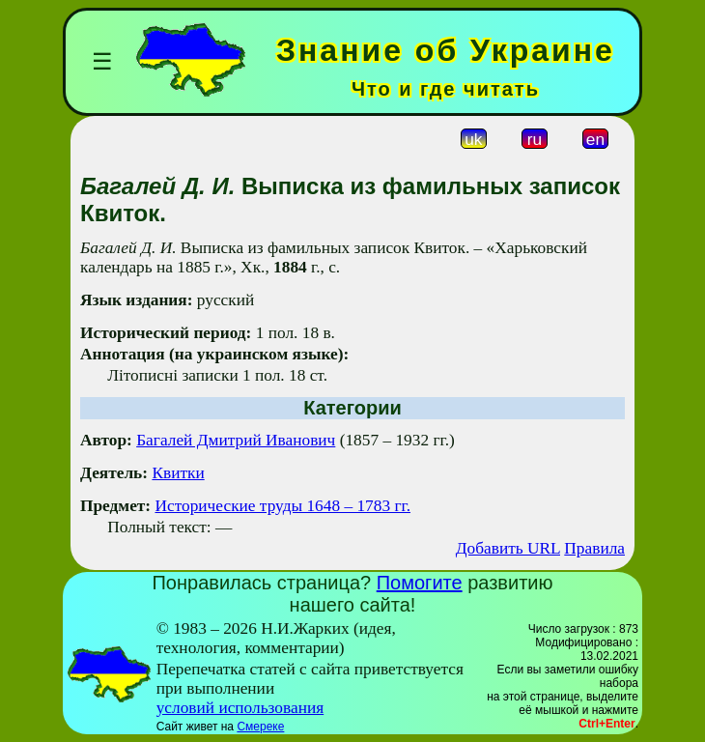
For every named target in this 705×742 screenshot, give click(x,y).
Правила (594, 548)
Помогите (420, 582)
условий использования (240, 708)
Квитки (178, 473)
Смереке (260, 726)
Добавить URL (508, 548)
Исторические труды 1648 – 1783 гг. (282, 506)
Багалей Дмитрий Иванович (235, 440)
